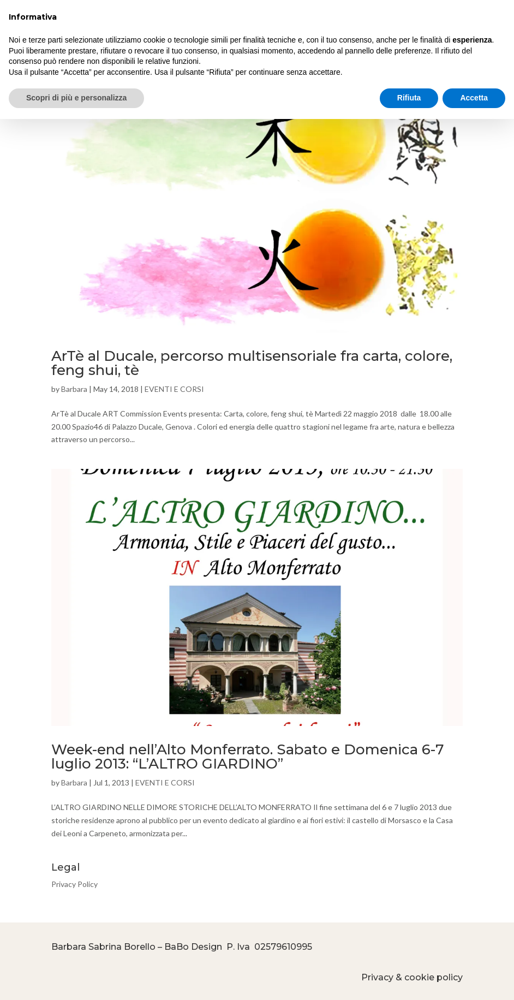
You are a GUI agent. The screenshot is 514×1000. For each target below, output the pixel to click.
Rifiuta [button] (409, 97)
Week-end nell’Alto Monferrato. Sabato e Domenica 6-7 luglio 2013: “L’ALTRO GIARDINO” (247, 756)
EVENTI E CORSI (174, 389)
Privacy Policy (74, 884)
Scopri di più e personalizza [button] (76, 97)
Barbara (74, 389)
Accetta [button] (474, 97)
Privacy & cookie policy (412, 977)
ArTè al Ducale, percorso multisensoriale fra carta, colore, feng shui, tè (251, 363)
